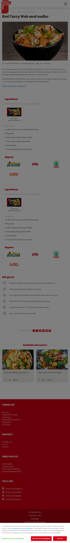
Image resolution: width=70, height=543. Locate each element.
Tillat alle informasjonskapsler (41, 538)
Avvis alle (60, 538)
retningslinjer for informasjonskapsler (22, 528)
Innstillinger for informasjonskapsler (13, 538)
